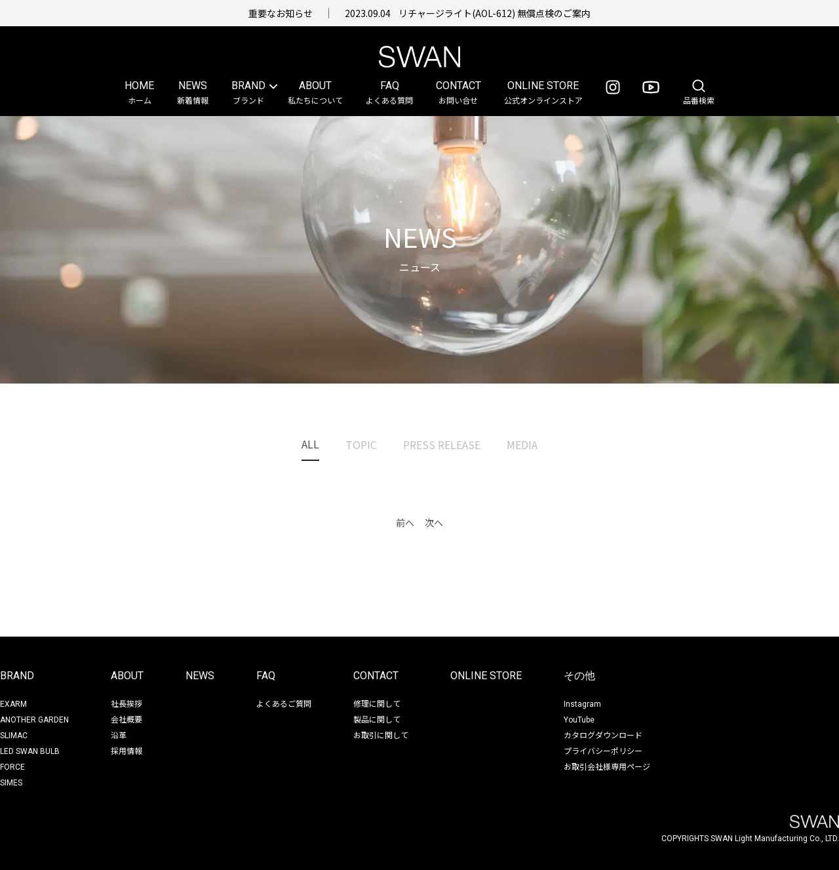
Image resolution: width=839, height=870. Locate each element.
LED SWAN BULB (30, 751)
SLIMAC (14, 735)
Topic (361, 444)
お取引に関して (380, 734)
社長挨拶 (126, 703)
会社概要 (126, 718)
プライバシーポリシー (603, 750)
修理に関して (376, 703)
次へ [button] (434, 522)
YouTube (579, 719)
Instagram (582, 704)
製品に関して (376, 718)
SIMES (11, 782)
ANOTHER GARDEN (34, 719)
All (310, 444)
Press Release (441, 444)
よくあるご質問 (283, 703)
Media (522, 444)
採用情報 (126, 750)
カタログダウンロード (603, 734)
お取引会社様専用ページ (607, 766)
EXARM (13, 704)
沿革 (119, 734)
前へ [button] (405, 522)
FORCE (12, 767)
